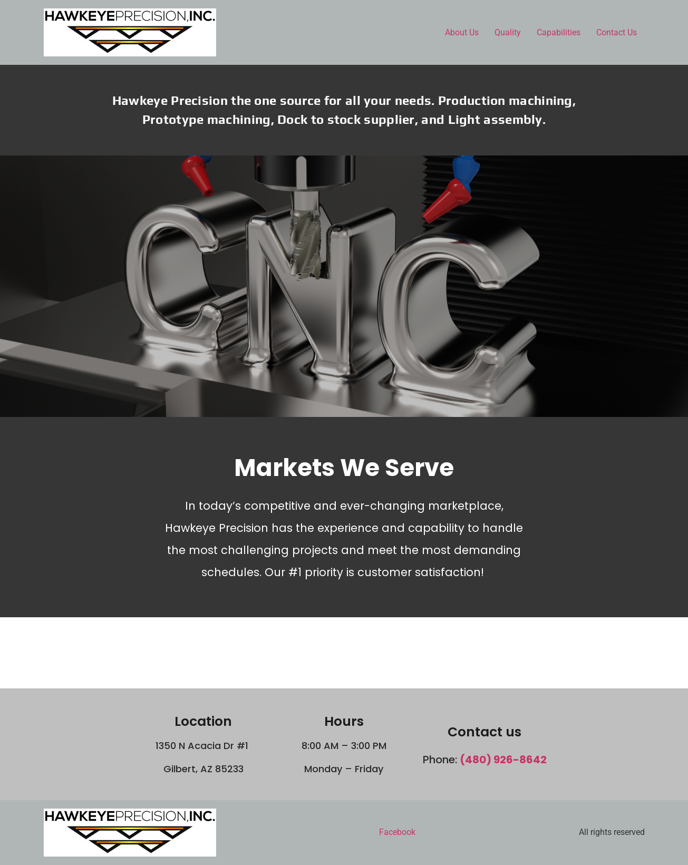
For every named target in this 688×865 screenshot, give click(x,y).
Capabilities (558, 32)
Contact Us (616, 32)
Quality (508, 32)
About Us (462, 32)
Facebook (397, 832)
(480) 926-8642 (503, 759)
